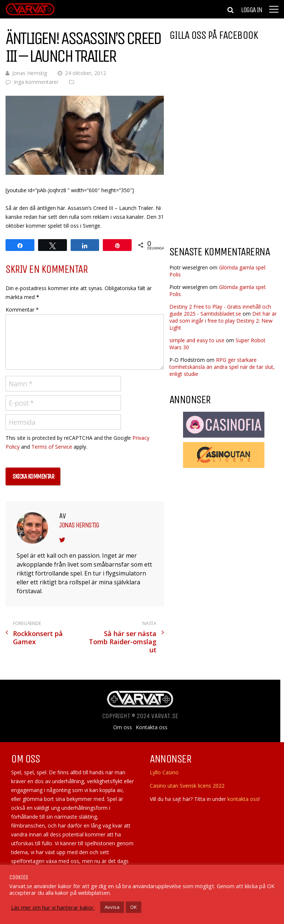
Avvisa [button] (112, 907)
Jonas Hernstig (29, 73)
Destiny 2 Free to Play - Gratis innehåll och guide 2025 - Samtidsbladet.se (220, 310)
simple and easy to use (196, 340)
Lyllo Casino (164, 772)
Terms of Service (51, 446)
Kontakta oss (152, 727)
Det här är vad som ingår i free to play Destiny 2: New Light (223, 320)
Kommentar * (22, 309)
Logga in (251, 10)
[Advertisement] (226, 186)
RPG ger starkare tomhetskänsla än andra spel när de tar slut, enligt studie (222, 366)
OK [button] (133, 907)
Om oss (122, 727)
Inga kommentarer (36, 81)
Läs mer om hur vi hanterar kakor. (53, 907)
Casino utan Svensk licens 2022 (187, 785)
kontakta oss (242, 798)
